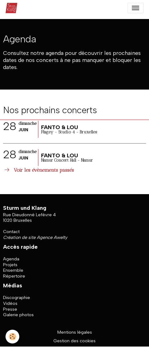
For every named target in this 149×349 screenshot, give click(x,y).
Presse (10, 309)
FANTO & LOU (59, 127)
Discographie (16, 297)
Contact (11, 231)
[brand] (13, 8)
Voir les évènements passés (38, 170)
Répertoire (14, 276)
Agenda (11, 259)
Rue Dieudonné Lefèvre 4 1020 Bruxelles (29, 217)
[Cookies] (12, 336)
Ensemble (13, 270)
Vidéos (10, 303)
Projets (10, 264)
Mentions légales (74, 332)
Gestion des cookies (74, 340)
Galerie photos (18, 314)
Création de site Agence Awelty (35, 237)
